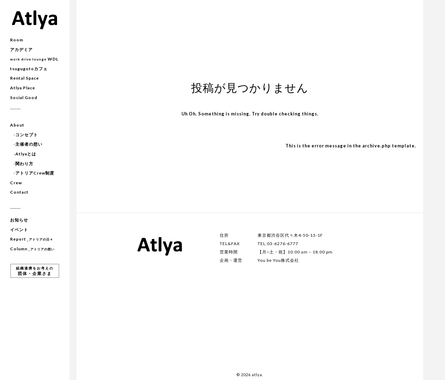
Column (32, 248)
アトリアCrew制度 (34, 173)
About (17, 125)
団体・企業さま (35, 271)
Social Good (23, 97)
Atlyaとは (25, 153)
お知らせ (19, 220)
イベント (19, 229)
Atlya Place (22, 87)
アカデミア (21, 49)
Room (16, 39)
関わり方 (24, 163)
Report (31, 239)
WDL (34, 59)
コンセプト (26, 134)
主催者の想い (28, 144)
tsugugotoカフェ (29, 68)
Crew (16, 182)
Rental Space (24, 78)
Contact (19, 192)
